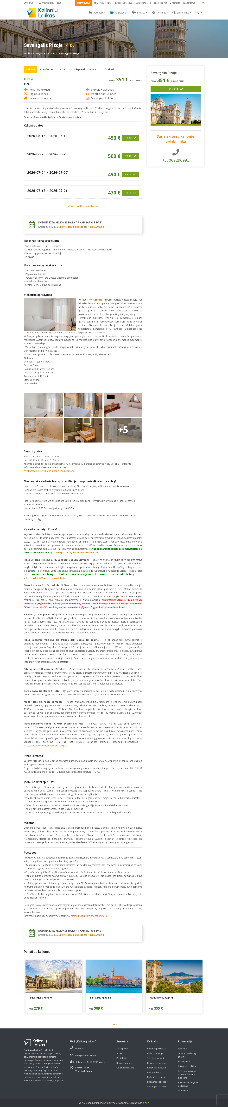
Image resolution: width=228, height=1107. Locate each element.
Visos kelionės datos (83, 206)
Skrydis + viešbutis (45, 53)
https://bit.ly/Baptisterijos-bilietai (46, 578)
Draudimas (183, 1090)
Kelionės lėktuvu (155, 1072)
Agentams (189, 2)
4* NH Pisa (96, 299)
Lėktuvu (138, 12)
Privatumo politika (187, 1066)
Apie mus (121, 1053)
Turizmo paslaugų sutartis (187, 1055)
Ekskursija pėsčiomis (157, 1062)
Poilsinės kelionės (156, 1077)
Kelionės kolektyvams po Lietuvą (189, 1084)
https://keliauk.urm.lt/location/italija (89, 915)
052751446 (30, 2)
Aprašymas (46, 69)
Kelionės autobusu (156, 1067)
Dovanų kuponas (103, 2)
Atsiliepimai (160, 2)
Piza (29, 84)
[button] (114, 1024)
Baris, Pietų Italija (100, 997)
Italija (30, 79)
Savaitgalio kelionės (157, 1086)
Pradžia (28, 53)
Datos (61, 69)
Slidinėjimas (180, 12)
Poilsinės (159, 12)
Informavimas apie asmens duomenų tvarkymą (187, 1074)
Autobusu (96, 12)
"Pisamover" (70, 515)
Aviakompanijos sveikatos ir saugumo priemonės (50, 470)
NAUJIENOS (83, 2)
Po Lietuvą (118, 12)
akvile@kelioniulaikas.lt (69, 226)
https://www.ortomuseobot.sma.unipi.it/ (47, 745)
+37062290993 (96, 226)
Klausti (94, 69)
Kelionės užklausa (124, 2)
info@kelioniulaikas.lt (50, 2)
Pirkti (130, 137)
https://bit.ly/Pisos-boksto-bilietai (77, 552)
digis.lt (146, 1102)
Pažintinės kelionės (156, 1081)
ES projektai (184, 1061)
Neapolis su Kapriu (161, 997)
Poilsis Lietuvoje (155, 1053)
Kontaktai (175, 2)
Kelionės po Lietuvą (156, 1048)
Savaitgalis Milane (41, 997)
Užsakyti (109, 69)
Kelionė (30, 69)
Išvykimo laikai (144, 2)
